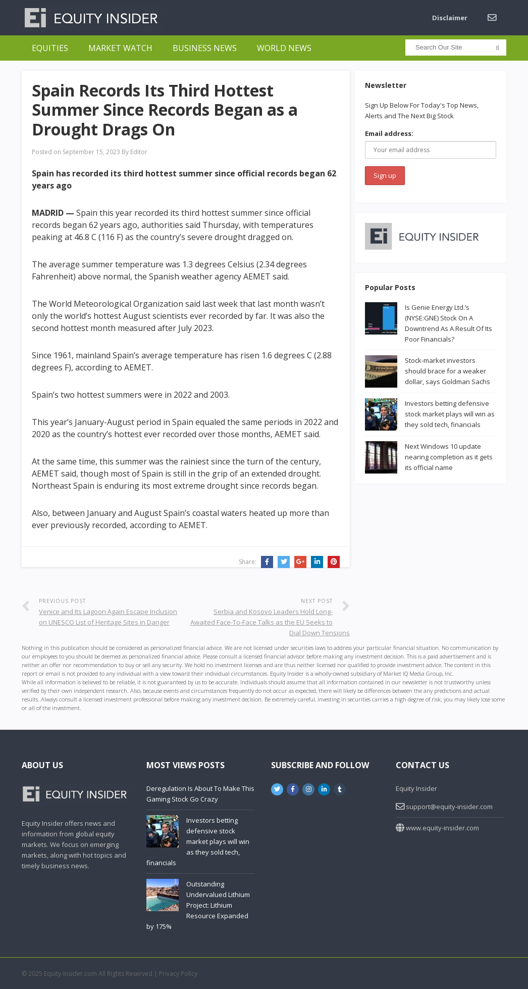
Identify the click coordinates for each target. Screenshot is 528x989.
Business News (205, 48)
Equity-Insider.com (70, 973)
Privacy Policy (178, 973)
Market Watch (120, 48)
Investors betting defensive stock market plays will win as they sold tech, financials (450, 414)
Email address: (389, 133)
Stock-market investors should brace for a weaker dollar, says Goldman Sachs (447, 371)
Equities (50, 48)
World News (284, 48)
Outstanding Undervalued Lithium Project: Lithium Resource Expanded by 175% (198, 905)
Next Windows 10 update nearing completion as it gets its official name (449, 457)
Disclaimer (449, 17)
